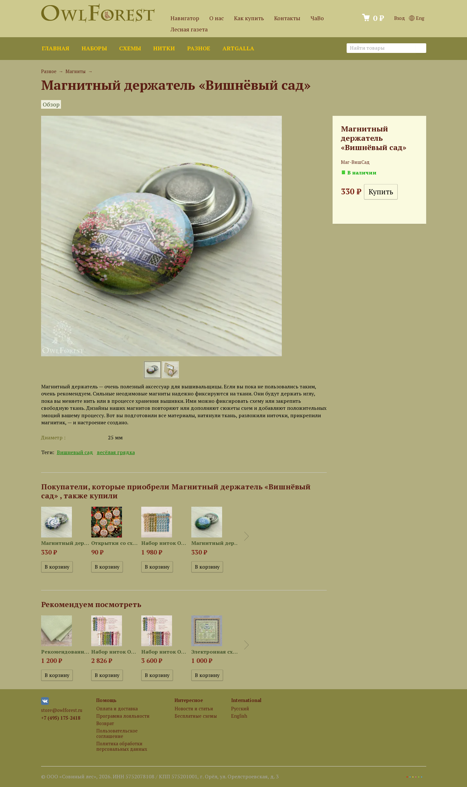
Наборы (94, 48)
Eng (416, 18)
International (246, 700)
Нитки (164, 48)
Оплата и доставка (117, 709)
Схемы (130, 48)
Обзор (51, 104)
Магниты (75, 71)
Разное (198, 48)
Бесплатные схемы (196, 716)
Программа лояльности (123, 716)
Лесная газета (189, 29)
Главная (55, 48)
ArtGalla (238, 48)
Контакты (287, 18)
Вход (399, 18)
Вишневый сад (75, 452)
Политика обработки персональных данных (121, 746)
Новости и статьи (194, 709)
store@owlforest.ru (61, 710)
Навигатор (184, 18)
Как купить (249, 18)
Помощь (106, 700)
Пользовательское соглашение (117, 733)
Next (246, 536)
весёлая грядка (116, 452)
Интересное (189, 700)
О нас (216, 18)
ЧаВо (317, 18)
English (239, 716)
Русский (240, 709)
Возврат (105, 723)
